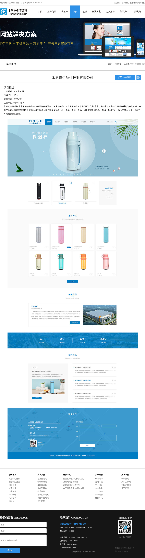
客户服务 (110, 11)
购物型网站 (42, 488)
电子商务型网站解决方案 (73, 488)
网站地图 (141, 3)
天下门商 (125, 488)
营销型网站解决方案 (71, 485)
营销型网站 (42, 482)
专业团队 (99, 485)
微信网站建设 (14, 482)
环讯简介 (99, 479)
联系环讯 (133, 3)
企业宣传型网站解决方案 (73, 479)
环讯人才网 (126, 482)
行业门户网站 (43, 495)
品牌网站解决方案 (70, 482)
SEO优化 (12, 495)
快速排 (64, 11)
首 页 (39, 11)
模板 (85, 11)
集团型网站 (42, 485)
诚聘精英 (125, 3)
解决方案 (96, 11)
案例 (75, 11)
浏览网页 (127, 77)
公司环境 (99, 482)
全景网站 (41, 491)
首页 (110, 64)
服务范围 (51, 11)
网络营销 (12, 485)
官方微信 (117, 3)
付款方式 (99, 498)
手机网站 (41, 501)
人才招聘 (12, 498)
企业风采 (99, 488)
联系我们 (138, 11)
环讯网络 (125, 479)
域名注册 (12, 488)
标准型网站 (42, 479)
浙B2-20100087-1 (121, 551)
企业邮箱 (12, 491)
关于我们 (124, 11)
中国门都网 (126, 485)
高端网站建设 (14, 479)
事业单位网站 (43, 498)
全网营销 (117, 64)
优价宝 (11, 501)
